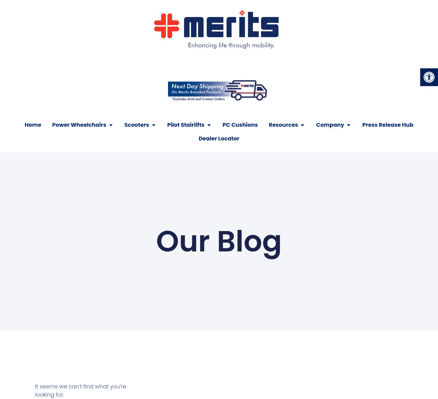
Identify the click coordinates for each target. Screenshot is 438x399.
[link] (429, 77)
